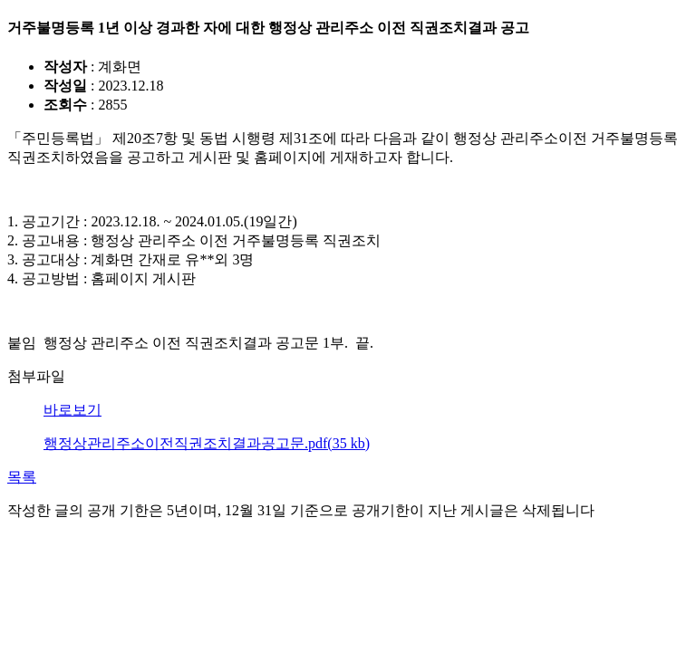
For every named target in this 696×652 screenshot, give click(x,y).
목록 (21, 476)
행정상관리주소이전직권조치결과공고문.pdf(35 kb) (207, 443)
